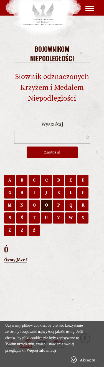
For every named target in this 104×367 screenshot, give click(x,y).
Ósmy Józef (15, 260)
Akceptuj (88, 360)
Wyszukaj (52, 124)
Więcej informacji (41, 350)
